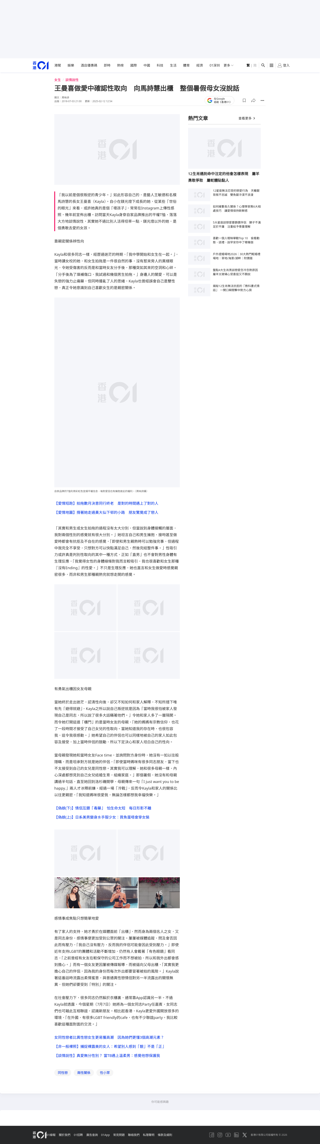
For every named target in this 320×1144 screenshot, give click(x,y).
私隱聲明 (162, 1136)
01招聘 (84, 1136)
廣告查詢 (99, 1136)
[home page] (41, 65)
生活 (173, 65)
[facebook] (202, 1136)
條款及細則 (180, 1136)
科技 (160, 65)
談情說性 (72, 80)
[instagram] (212, 1136)
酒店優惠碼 (89, 65)
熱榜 (120, 65)
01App (114, 1136)
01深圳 (215, 65)
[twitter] (242, 1136)
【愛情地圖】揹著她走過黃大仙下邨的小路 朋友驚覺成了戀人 (106, 513)
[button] (244, 100)
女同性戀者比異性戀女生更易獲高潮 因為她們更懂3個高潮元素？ (109, 1040)
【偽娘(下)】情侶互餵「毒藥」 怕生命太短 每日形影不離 (102, 809)
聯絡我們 (146, 1136)
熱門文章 (198, 118)
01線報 (53, 1136)
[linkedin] (232, 1136)
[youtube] (222, 1136)
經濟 (199, 65)
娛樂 (71, 65)
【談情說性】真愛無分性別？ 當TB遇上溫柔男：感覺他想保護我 (107, 1060)
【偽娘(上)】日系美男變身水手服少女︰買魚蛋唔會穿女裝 (101, 819)
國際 (133, 65)
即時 (107, 65)
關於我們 (69, 1136)
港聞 (57, 65)
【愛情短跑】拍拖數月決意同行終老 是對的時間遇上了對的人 (106, 503)
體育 (186, 65)
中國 (146, 65)
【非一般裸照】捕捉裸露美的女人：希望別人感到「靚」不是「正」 (110, 1050)
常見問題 (129, 1136)
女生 (57, 80)
